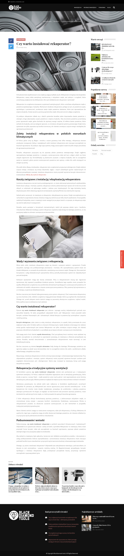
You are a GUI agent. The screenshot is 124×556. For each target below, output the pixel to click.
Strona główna (47, 21)
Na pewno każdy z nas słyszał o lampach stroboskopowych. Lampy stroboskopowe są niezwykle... (73, 489)
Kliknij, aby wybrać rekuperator (36, 175)
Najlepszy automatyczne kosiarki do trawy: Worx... (107, 57)
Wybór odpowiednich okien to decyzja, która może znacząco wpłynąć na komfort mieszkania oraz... (46, 489)
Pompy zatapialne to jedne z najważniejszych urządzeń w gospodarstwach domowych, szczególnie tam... (19, 489)
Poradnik (102, 7)
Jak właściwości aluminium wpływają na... (108, 46)
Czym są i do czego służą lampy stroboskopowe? (108, 69)
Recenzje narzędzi (90, 7)
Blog (109, 7)
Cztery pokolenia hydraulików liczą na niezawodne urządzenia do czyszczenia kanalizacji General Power (64, 526)
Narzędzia (78, 7)
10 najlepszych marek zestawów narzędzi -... (108, 79)
